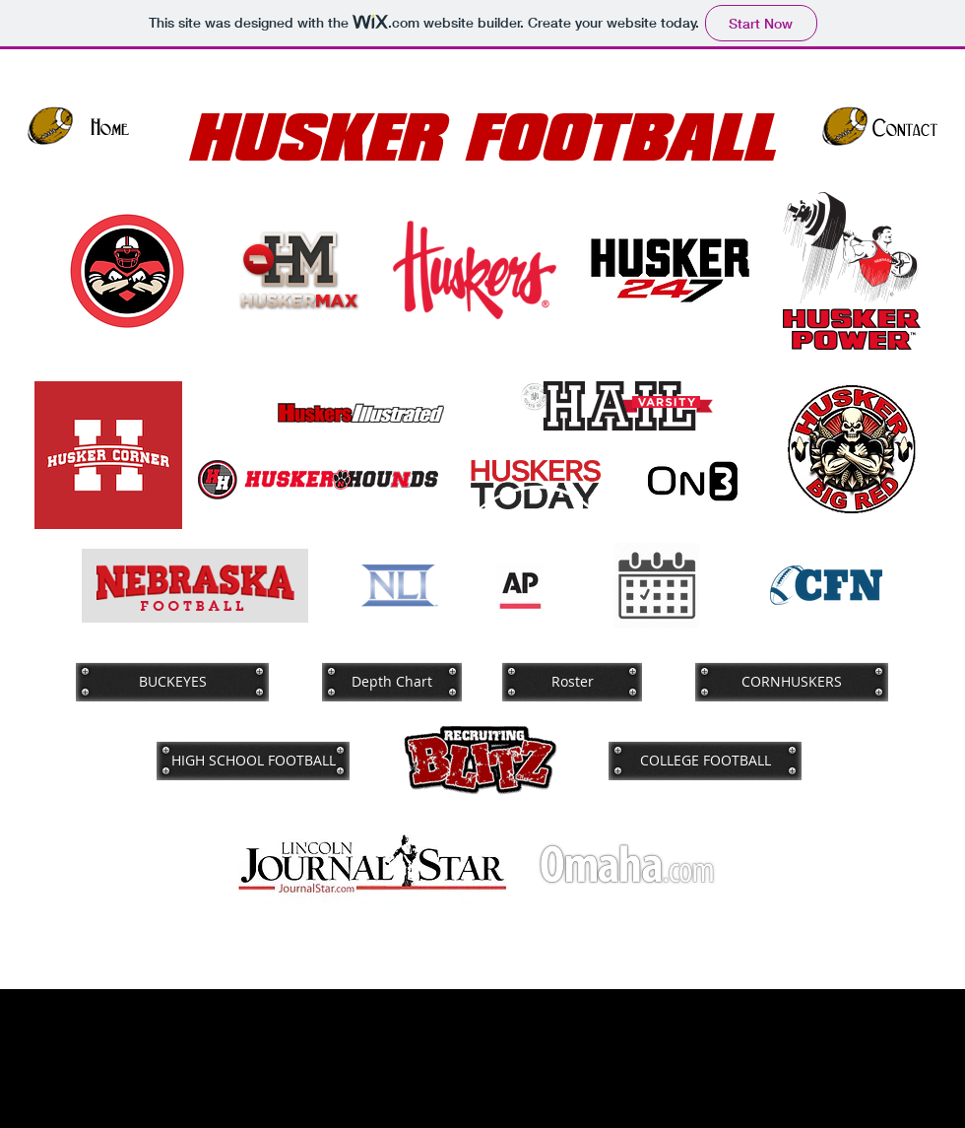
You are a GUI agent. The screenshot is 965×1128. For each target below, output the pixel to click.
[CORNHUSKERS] (791, 681)
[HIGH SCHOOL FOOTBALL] (253, 760)
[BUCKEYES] (172, 681)
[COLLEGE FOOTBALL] (705, 760)
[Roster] (572, 681)
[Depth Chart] (392, 681)
